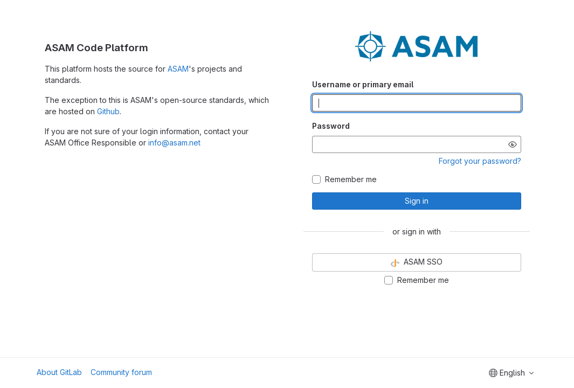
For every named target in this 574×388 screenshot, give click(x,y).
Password (331, 125)
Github (108, 111)
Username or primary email (362, 84)
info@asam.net (174, 142)
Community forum (121, 372)
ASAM (178, 68)
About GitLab (59, 372)
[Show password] (512, 144)
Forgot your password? (480, 160)
